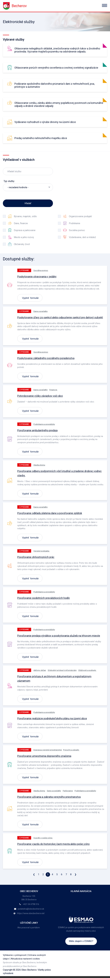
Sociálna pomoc (40, 270)
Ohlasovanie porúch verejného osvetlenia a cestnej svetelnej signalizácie (56, 67)
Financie (53, 390)
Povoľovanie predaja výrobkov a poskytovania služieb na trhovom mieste (58, 635)
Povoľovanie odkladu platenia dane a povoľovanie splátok (49, 513)
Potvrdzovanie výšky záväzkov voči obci (40, 395)
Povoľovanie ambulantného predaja (37, 430)
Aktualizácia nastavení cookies (25, 959)
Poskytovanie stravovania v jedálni (36, 276)
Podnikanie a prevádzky (44, 424)
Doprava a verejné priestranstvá (47, 750)
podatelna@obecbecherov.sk (31, 909)
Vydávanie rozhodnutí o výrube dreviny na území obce (45, 122)
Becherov (15, 6)
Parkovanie (68, 791)
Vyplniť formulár (30, 298)
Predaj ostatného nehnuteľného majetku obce (40, 138)
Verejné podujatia (41, 551)
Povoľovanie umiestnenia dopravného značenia (44, 755)
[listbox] (28, 187)
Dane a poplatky (40, 311)
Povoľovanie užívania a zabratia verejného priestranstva (49, 796)
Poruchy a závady (71, 750)
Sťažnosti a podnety (87, 670)
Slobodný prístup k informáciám (62, 670)
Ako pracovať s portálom (28, 928)
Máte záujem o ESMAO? (81, 941)
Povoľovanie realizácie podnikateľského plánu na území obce (52, 718)
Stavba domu (39, 465)
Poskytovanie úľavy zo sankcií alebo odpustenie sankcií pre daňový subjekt (60, 317)
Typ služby (9, 181)
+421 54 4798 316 (31, 904)
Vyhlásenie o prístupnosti (14, 955)
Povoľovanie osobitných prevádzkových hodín (43, 597)
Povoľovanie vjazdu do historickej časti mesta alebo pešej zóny (53, 843)
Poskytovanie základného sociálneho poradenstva (45, 358)
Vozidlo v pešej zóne (43, 838)
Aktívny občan (39, 670)
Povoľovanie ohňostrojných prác (35, 557)
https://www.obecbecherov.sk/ (31, 913)
